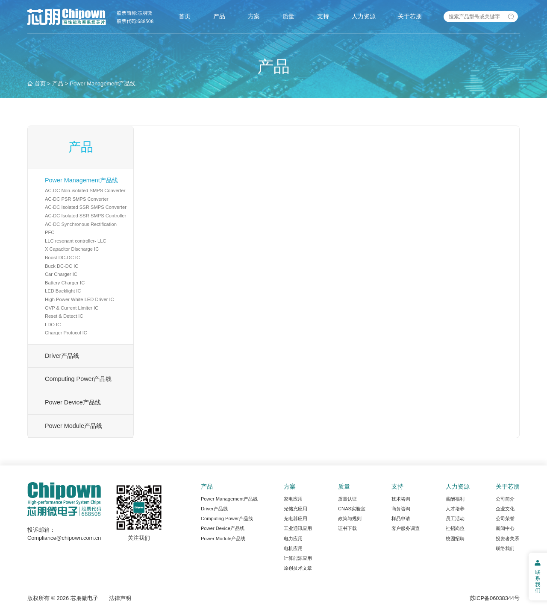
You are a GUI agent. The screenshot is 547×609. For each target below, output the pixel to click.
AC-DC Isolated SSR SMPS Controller (85, 215)
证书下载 (347, 528)
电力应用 (293, 538)
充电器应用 (295, 518)
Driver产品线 (62, 355)
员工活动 (455, 518)
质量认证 (347, 498)
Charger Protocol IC (66, 332)
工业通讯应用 (298, 528)
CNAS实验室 (351, 508)
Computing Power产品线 (78, 378)
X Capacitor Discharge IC (72, 249)
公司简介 (505, 498)
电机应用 (293, 548)
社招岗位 (455, 528)
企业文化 (505, 508)
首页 (185, 16)
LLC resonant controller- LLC (75, 240)
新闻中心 (505, 528)
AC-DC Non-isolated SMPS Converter (85, 190)
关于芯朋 (410, 16)
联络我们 (505, 548)
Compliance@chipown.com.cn (64, 538)
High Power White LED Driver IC (79, 299)
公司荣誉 (505, 518)
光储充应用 (295, 508)
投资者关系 (507, 538)
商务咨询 (400, 508)
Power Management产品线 (81, 180)
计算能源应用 (298, 558)
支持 (323, 16)
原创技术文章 (298, 568)
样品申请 (400, 518)
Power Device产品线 (73, 402)
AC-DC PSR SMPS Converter (77, 199)
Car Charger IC (61, 274)
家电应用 (293, 498)
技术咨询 (400, 498)
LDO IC (53, 324)
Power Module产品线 (73, 425)
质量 (288, 16)
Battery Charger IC (65, 282)
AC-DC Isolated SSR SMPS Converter (85, 207)
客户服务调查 (405, 528)
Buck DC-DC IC (61, 266)
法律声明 (120, 598)
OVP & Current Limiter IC (71, 307)
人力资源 (364, 16)
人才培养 (455, 508)
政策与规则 (350, 518)
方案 (254, 16)
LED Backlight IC (63, 290)
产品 (219, 16)
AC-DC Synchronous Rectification (81, 224)
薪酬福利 (455, 498)
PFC (49, 232)
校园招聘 (455, 538)
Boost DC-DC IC (62, 257)
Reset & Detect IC (64, 316)
